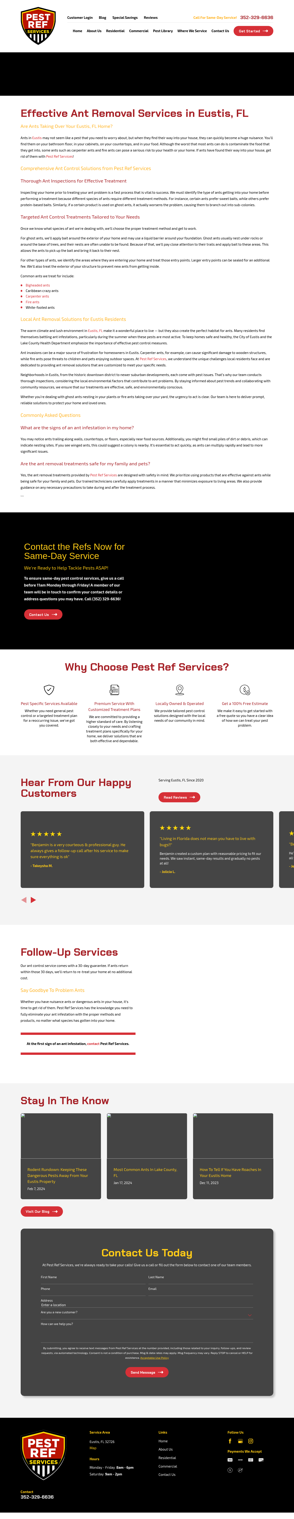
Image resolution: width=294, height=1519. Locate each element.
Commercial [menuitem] (138, 31)
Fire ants (32, 302)
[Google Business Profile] (240, 1434)
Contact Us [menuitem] (220, 31)
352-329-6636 (256, 17)
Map (93, 1441)
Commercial (167, 1459)
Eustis (37, 138)
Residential (167, 1451)
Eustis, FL (95, 331)
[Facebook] (230, 1434)
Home (163, 1434)
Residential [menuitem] (115, 31)
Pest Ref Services (59, 156)
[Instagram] (250, 1434)
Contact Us (166, 1468)
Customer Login (80, 17)
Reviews (151, 17)
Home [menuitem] (77, 31)
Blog (102, 17)
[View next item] (33, 900)
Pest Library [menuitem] (163, 31)
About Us (165, 1442)
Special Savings (125, 17)
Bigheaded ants (38, 285)
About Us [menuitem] (94, 31)
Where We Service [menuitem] (192, 31)
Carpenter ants (37, 296)
